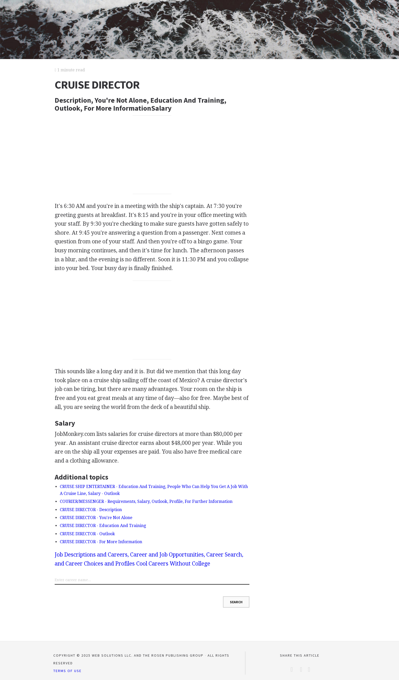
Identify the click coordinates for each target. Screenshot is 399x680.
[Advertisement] (152, 154)
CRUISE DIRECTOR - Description (91, 509)
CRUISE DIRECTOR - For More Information (101, 541)
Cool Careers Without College (173, 563)
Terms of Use (67, 670)
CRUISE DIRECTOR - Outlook (87, 533)
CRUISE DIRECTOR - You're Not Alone (96, 517)
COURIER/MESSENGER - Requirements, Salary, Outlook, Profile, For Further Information (146, 501)
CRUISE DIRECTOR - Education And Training (103, 525)
